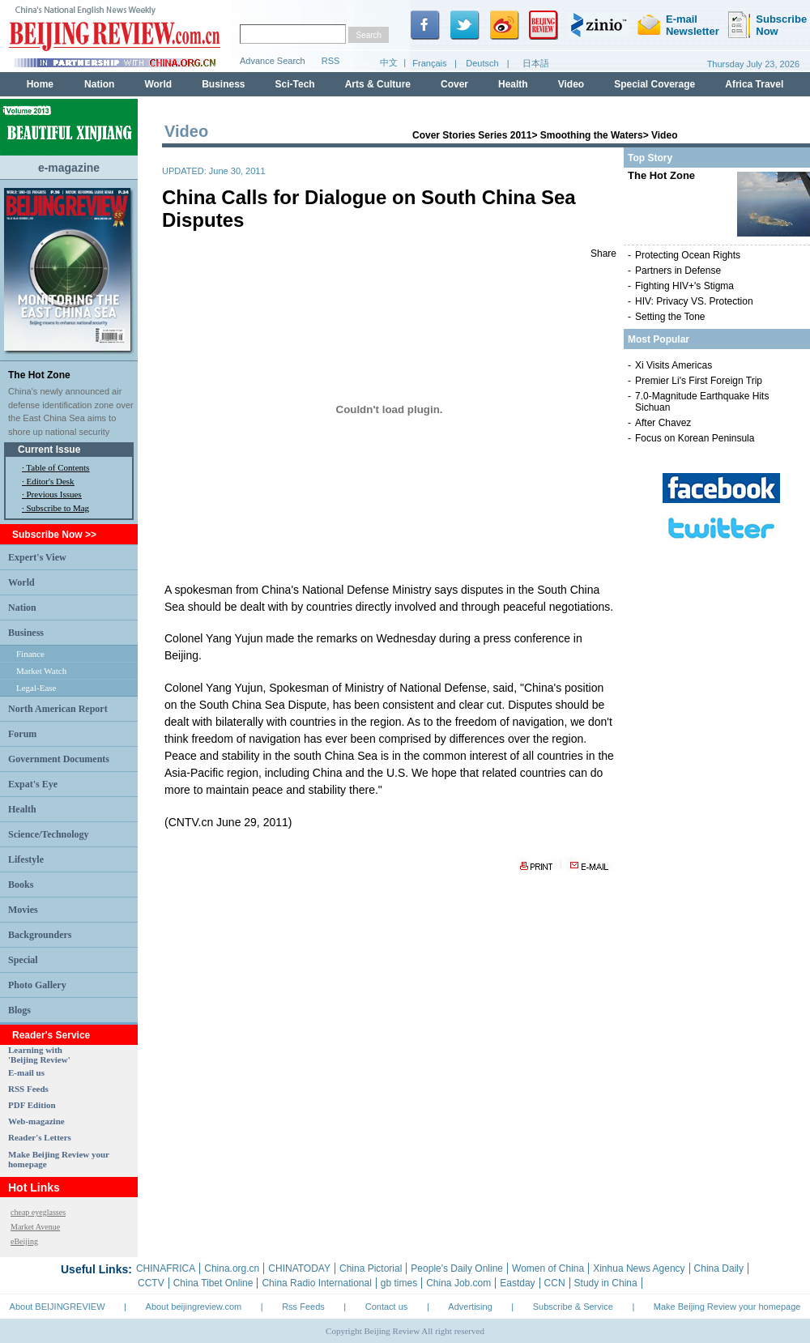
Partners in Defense (678, 270)
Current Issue (49, 449)
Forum (22, 734)
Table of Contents (57, 467)
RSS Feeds (28, 1089)
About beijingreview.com (194, 1306)
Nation (22, 607)
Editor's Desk (51, 481)
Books (20, 884)
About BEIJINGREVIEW (57, 1306)
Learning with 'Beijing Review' (39, 1054)
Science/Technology (48, 834)
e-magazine (69, 167)
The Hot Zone (39, 375)
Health (22, 809)
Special (23, 960)
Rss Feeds (303, 1306)
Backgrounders (39, 934)
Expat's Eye (33, 784)
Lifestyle (26, 859)
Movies (23, 909)
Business (26, 632)
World (21, 582)
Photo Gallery (37, 985)
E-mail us (26, 1072)
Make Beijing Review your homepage (727, 1306)
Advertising (470, 1306)
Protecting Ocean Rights (687, 255)
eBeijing (24, 1241)
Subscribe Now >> (54, 534)
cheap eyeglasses (38, 1212)
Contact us (386, 1306)
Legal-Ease (36, 688)
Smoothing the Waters (591, 135)
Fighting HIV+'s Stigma (684, 286)
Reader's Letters (39, 1137)
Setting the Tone (670, 316)
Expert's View (37, 557)
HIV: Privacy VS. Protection (694, 301)
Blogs (19, 1010)
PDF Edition (32, 1105)
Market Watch (41, 671)
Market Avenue (35, 1226)
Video (664, 135)
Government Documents (58, 759)
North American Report (58, 708)
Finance (30, 654)
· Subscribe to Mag (55, 508)
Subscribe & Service (573, 1306)
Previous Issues (54, 494)
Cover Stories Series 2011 (471, 135)
